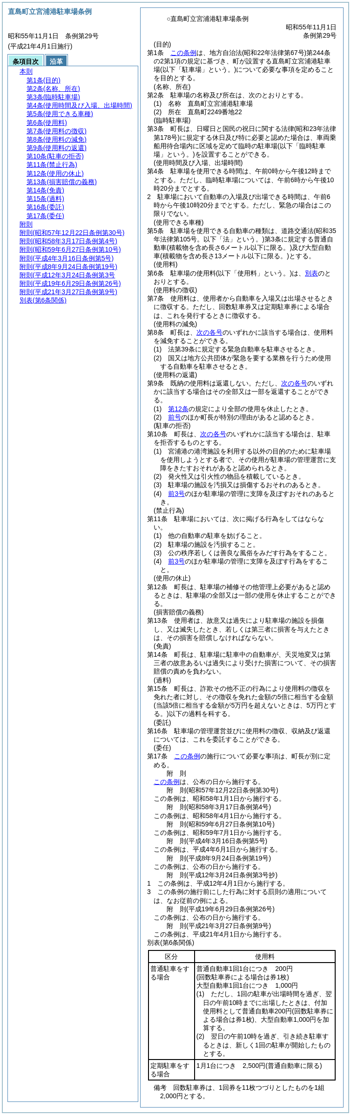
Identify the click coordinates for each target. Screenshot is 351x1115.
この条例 (183, 52)
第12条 (178, 409)
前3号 (176, 493)
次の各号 (209, 332)
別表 (311, 273)
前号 (174, 417)
